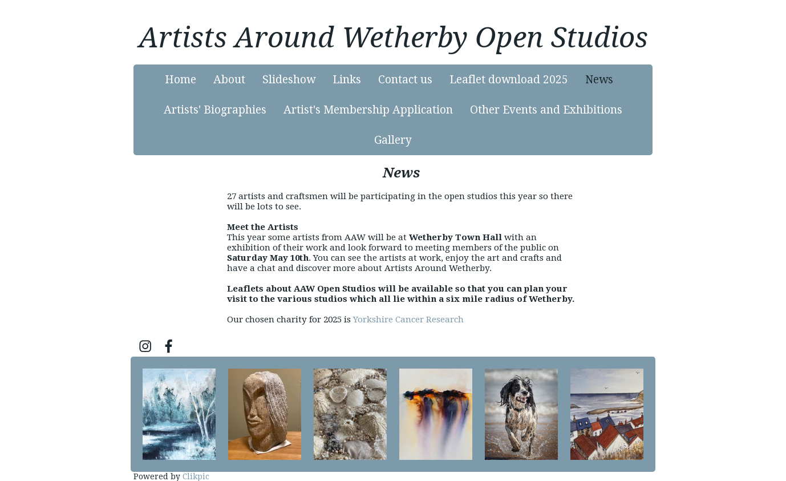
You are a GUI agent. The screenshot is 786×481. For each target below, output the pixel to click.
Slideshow (288, 79)
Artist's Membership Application (368, 109)
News (599, 79)
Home (180, 79)
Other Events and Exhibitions (546, 109)
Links (347, 79)
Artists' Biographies (215, 109)
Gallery (393, 140)
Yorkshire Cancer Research (408, 319)
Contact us (405, 79)
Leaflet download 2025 (508, 79)
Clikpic (196, 476)
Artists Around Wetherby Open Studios (393, 37)
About (229, 79)
